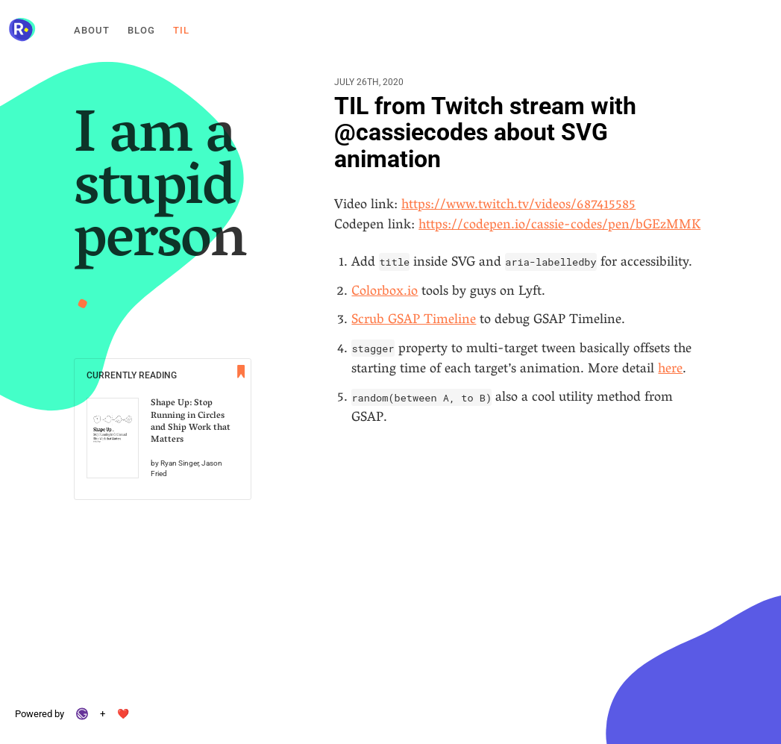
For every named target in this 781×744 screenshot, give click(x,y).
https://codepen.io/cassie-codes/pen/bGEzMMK (559, 226)
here (670, 370)
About (92, 30)
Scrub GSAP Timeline (413, 321)
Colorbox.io (384, 292)
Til (181, 30)
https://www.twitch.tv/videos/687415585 (518, 206)
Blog (141, 30)
